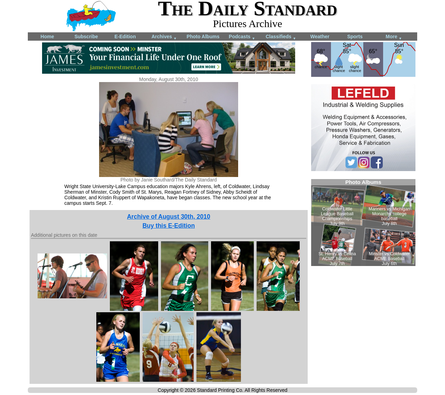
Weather (320, 36)
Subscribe (86, 36)
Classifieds (281, 37)
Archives (164, 37)
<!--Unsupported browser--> (363, 222)
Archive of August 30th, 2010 (168, 216)
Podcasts (242, 37)
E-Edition (125, 36)
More (394, 37)
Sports (355, 36)
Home (47, 36)
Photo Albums (203, 36)
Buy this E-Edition (169, 225)
